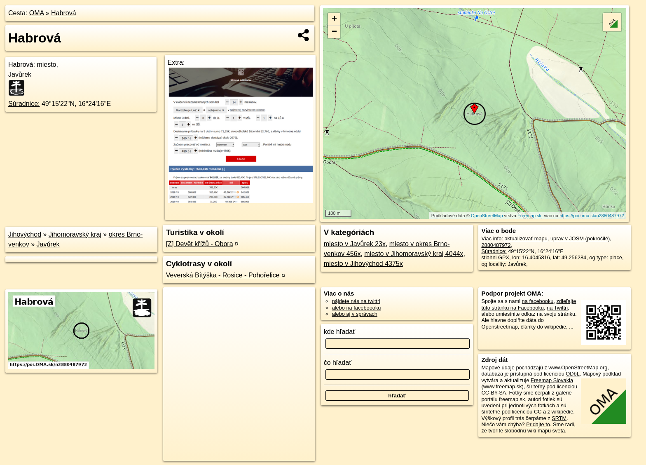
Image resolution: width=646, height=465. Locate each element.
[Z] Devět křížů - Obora (199, 243)
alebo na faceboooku (356, 308)
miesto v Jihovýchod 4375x (363, 263)
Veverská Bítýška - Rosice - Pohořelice (223, 275)
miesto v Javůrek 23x (355, 243)
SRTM (559, 418)
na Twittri (557, 308)
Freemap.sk (529, 215)
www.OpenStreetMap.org (577, 367)
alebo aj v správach (354, 314)
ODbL (572, 374)
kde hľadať (340, 331)
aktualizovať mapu (525, 238)
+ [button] (334, 19)
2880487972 (495, 245)
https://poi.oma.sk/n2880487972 (591, 215)
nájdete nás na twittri (356, 301)
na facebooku (538, 301)
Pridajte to (538, 424)
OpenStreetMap (487, 215)
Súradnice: (24, 103)
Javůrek (48, 244)
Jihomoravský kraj (75, 234)
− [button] (334, 32)
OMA (36, 12)
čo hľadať (338, 362)
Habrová (63, 12)
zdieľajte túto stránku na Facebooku (528, 304)
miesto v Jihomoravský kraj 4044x (413, 253)
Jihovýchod (24, 234)
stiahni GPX (495, 257)
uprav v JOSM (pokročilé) (580, 238)
